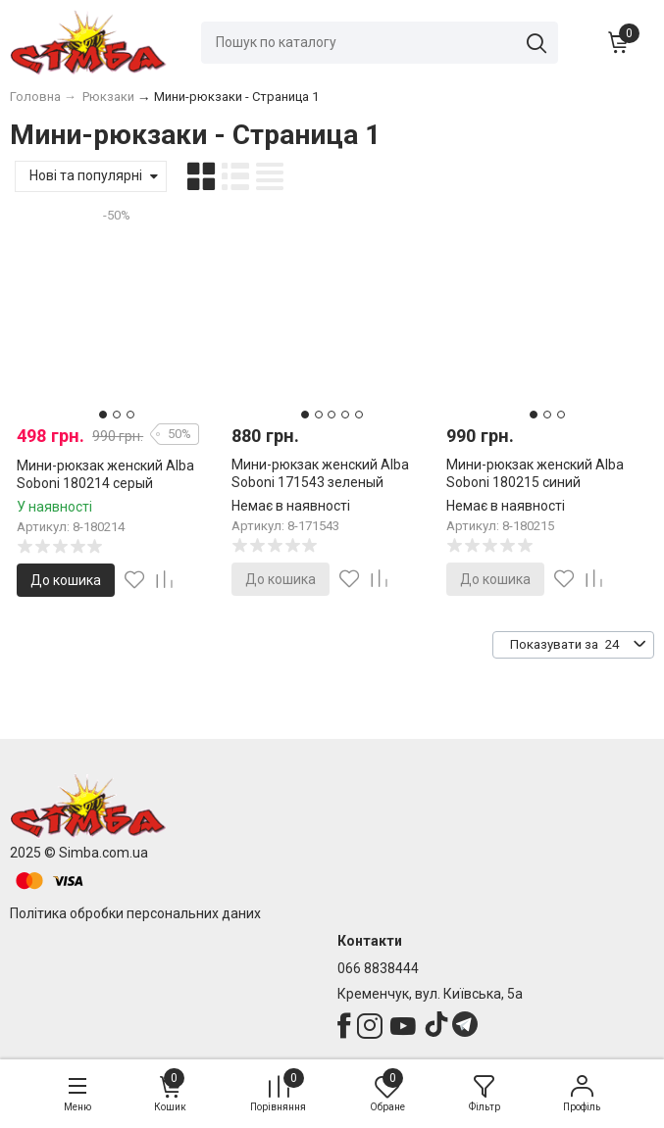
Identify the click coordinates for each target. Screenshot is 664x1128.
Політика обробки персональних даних (135, 913)
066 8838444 (378, 968)
